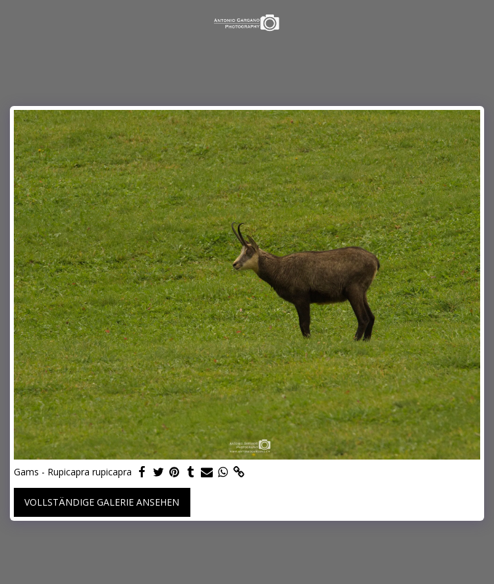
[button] (14, 22)
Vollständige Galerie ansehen (101, 502)
